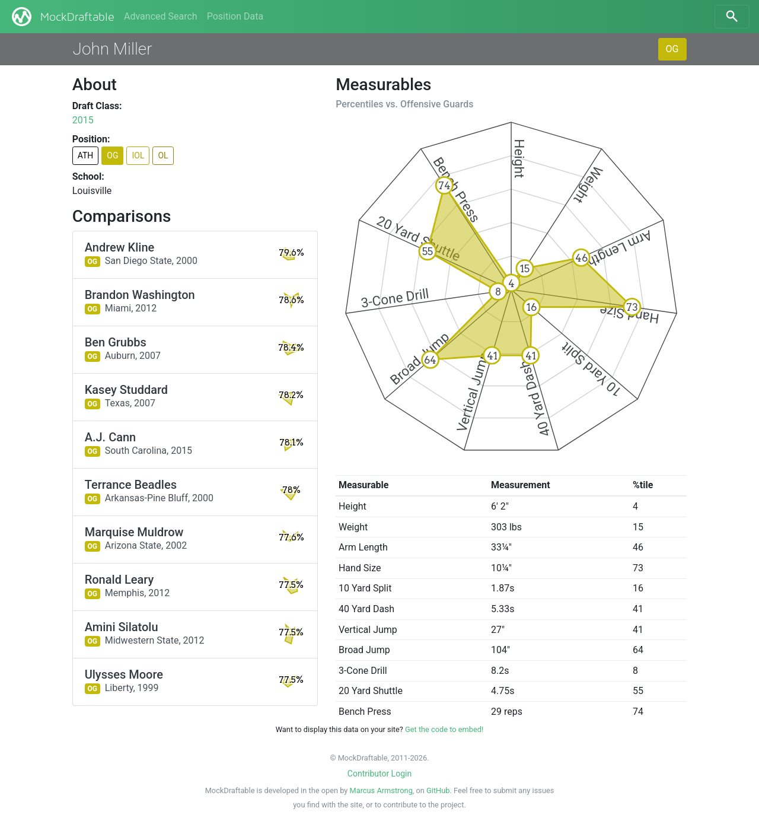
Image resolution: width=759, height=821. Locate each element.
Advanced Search (160, 16)
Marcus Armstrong (381, 790)
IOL (138, 155)
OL (163, 155)
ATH (86, 155)
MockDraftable (61, 16)
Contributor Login (379, 773)
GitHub (437, 790)
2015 (83, 120)
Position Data (235, 16)
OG (672, 49)
